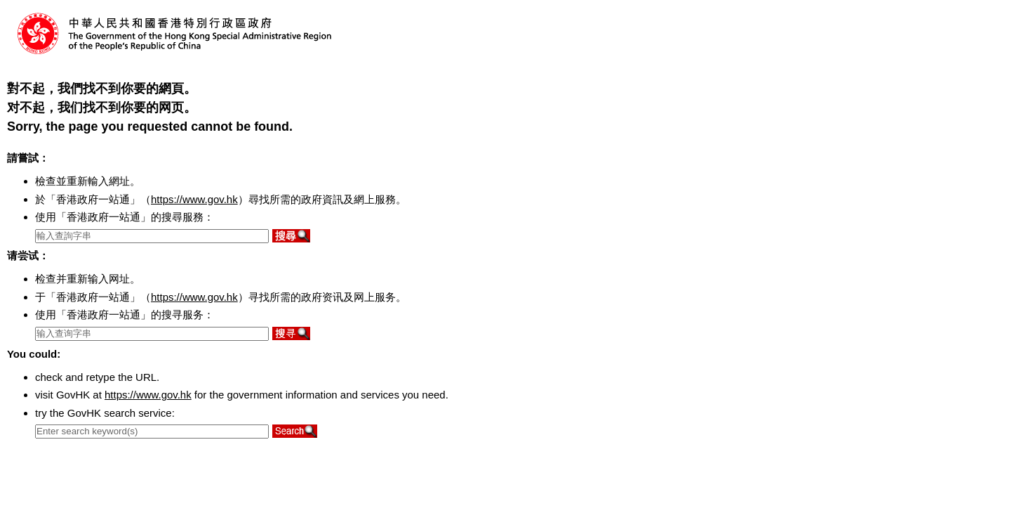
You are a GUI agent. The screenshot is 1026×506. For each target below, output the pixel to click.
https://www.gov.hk (194, 199)
